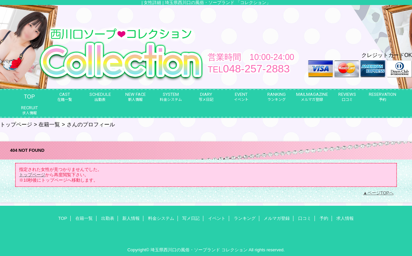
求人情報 (345, 218)
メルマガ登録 (277, 218)
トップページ (16, 124)
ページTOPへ (380, 192)
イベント (216, 218)
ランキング (245, 218)
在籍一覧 (49, 124)
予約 (324, 218)
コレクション (234, 249)
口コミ (304, 218)
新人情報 (131, 218)
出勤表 (107, 218)
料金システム (161, 218)
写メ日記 (191, 218)
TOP (29, 96)
